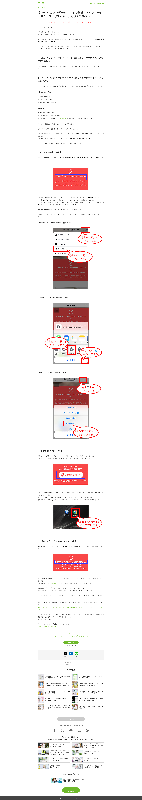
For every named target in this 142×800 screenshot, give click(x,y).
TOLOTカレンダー (59, 636)
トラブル (73, 636)
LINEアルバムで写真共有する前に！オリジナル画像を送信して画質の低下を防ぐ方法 (57, 684)
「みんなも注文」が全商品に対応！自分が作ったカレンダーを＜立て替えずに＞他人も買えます (57, 707)
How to (43, 7)
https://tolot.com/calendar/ (47, 626)
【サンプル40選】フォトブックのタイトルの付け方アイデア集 (57, 692)
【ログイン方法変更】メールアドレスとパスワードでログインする (91, 677)
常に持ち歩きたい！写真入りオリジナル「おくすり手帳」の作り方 (57, 699)
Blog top (71, 719)
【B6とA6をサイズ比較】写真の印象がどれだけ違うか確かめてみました (57, 677)
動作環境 (63, 118)
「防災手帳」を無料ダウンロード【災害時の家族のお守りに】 (91, 707)
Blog (39, 7)
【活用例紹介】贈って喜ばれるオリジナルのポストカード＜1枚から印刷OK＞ (91, 692)
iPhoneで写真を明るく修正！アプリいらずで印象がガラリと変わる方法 (91, 684)
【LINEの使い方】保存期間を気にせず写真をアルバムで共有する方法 (91, 699)
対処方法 (83, 636)
